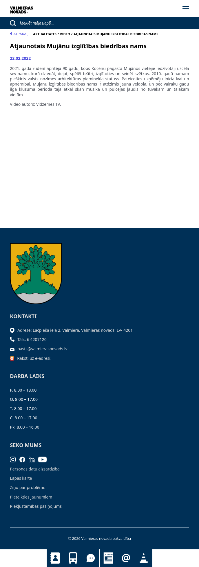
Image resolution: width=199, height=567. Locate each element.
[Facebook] (24, 459)
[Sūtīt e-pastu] (13, 348)
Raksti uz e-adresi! (34, 358)
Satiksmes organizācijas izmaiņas (143, 558)
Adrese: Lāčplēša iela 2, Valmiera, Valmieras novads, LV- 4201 (75, 330)
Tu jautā (90, 558)
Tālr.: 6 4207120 (32, 339)
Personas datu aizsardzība (34, 469)
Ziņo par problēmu (27, 487)
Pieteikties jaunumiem (126, 558)
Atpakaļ (19, 34)
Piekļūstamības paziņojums (36, 506)
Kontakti (55, 558)
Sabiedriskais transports (73, 558)
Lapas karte (21, 478)
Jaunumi (108, 558)
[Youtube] (44, 459)
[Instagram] (14, 459)
